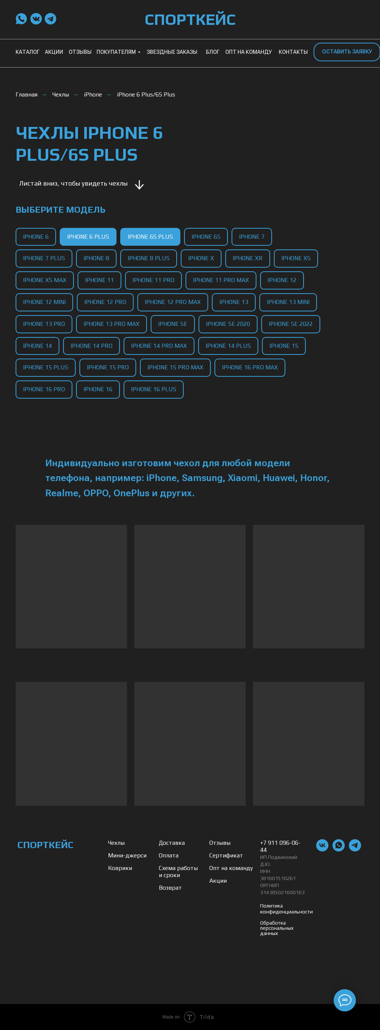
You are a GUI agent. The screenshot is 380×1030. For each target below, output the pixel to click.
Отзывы (219, 842)
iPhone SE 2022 (291, 323)
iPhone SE (172, 323)
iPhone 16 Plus (153, 389)
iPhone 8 (96, 258)
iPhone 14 (37, 345)
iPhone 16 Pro (44, 389)
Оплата (168, 855)
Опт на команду (231, 868)
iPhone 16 (97, 389)
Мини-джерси (127, 855)
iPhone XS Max (44, 280)
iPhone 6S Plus (150, 236)
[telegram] (355, 849)
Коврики (120, 868)
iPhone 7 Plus (44, 258)
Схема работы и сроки (178, 871)
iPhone (93, 94)
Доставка (172, 842)
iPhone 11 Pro (153, 280)
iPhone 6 (36, 236)
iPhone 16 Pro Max (250, 367)
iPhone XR (248, 258)
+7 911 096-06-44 (280, 846)
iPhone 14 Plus (228, 345)
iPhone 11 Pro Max (221, 280)
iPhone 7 (252, 236)
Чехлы (60, 94)
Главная (26, 94)
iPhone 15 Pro (108, 367)
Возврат (170, 887)
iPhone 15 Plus (45, 367)
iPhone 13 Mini (288, 301)
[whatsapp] (338, 849)
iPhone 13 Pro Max (111, 323)
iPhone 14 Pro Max (159, 345)
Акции (218, 880)
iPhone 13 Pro (44, 323)
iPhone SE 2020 (228, 323)
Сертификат (226, 855)
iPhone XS (296, 258)
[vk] (322, 849)
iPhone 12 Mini (44, 301)
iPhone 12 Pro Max (173, 301)
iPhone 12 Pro (105, 301)
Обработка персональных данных (277, 928)
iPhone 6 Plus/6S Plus (146, 94)
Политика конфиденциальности (286, 909)
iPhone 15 (283, 345)
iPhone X (201, 258)
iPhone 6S (205, 236)
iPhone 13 (233, 301)
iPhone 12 (282, 280)
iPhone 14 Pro (91, 345)
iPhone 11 (99, 280)
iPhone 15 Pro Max (175, 367)
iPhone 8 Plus (149, 258)
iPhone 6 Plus (88, 236)
